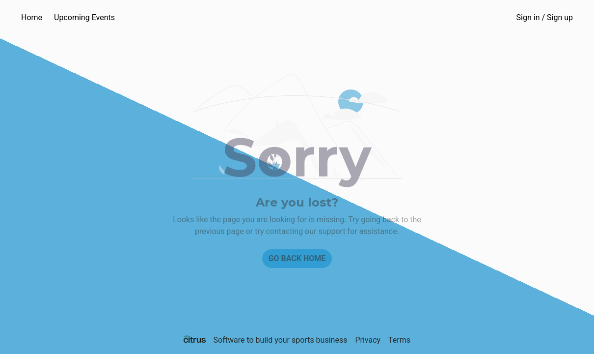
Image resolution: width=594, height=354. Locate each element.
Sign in (544, 17)
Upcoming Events (84, 17)
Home (31, 17)
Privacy (367, 340)
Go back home (297, 258)
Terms (399, 340)
